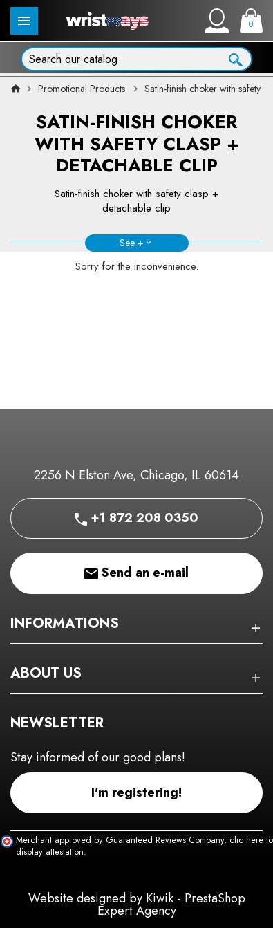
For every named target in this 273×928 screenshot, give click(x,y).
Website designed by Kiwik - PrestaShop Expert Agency (136, 904)
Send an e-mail (136, 573)
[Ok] (236, 58)
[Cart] (251, 20)
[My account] (217, 20)
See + (132, 243)
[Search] (136, 59)
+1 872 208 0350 (136, 518)
